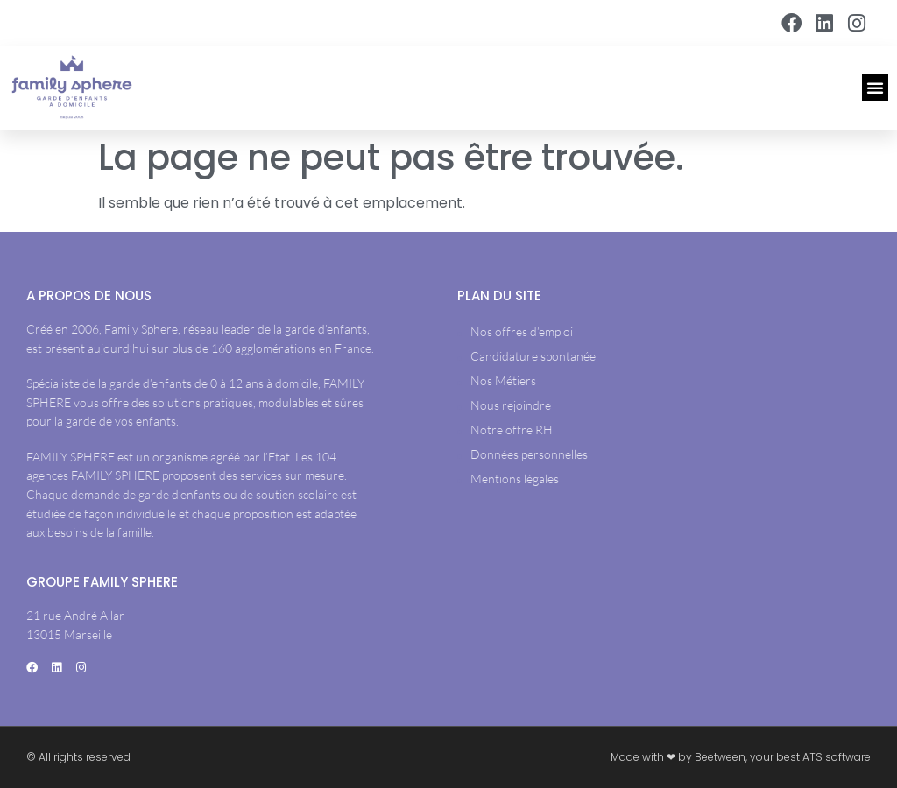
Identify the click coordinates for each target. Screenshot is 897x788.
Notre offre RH (511, 429)
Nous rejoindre (510, 405)
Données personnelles (529, 454)
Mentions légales (514, 478)
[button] (875, 87)
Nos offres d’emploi (521, 331)
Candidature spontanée (533, 355)
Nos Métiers (503, 380)
